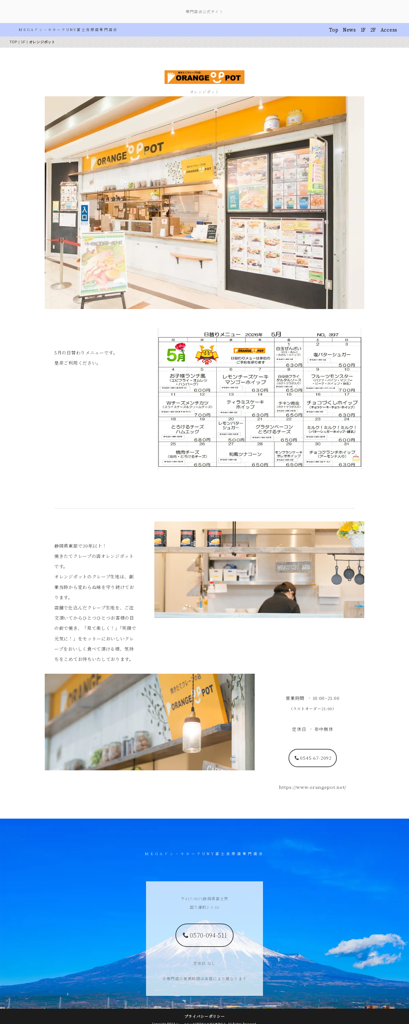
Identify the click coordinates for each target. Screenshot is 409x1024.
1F (363, 30)
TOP (13, 42)
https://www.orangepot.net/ (312, 672)
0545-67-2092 (313, 643)
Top (333, 30)
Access (389, 30)
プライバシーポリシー (204, 1009)
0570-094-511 (205, 928)
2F (373, 30)
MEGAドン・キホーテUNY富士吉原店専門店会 (68, 29)
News (349, 30)
